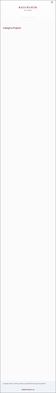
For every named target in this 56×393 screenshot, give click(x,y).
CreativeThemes (29, 383)
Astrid (24, 7)
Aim (34, 7)
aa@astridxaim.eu (28, 389)
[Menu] (52, 2)
